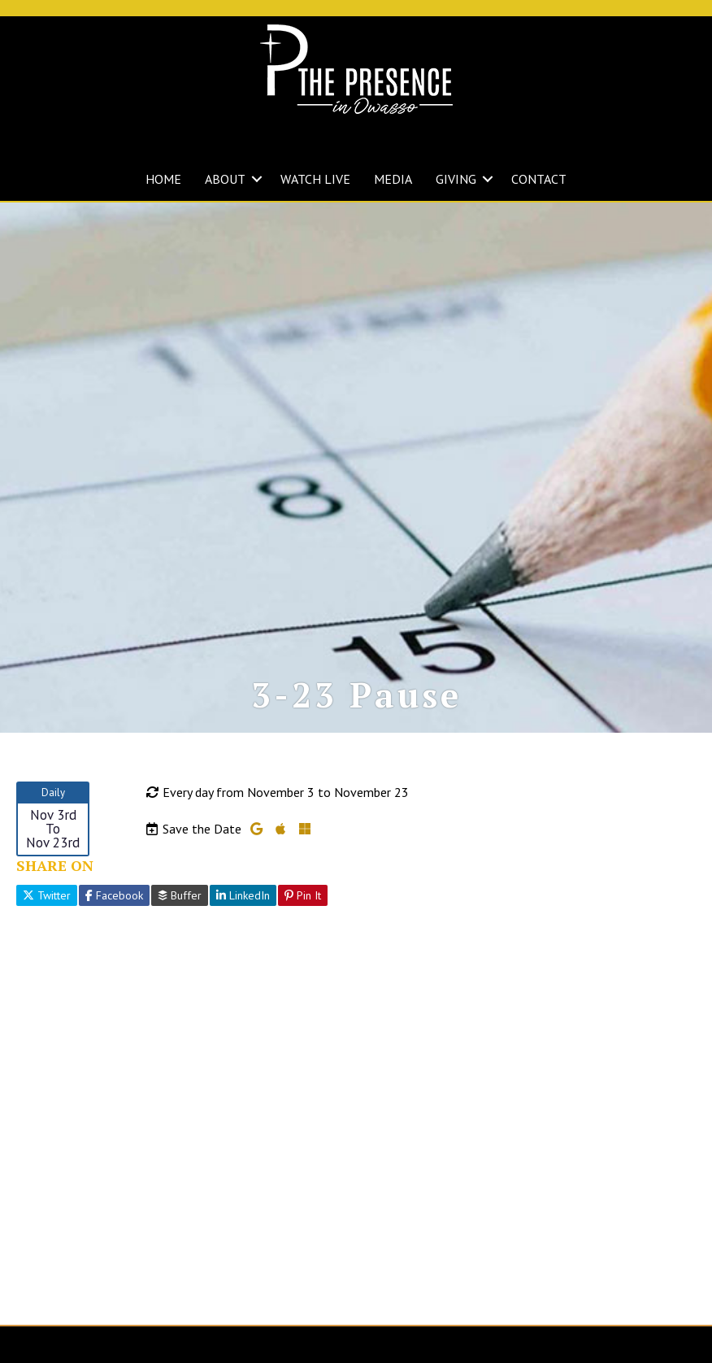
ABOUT (225, 179)
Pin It (302, 910)
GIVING (456, 179)
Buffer (180, 910)
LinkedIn (243, 910)
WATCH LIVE (315, 179)
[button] (256, 179)
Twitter (47, 910)
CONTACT (539, 179)
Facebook (114, 910)
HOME (163, 179)
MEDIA (393, 179)
